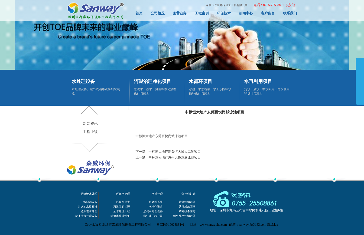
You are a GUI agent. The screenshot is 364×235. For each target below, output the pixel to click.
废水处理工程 (121, 211)
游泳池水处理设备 (86, 216)
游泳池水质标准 (87, 207)
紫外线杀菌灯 (187, 211)
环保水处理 (123, 194)
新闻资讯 (90, 124)
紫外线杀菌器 (187, 207)
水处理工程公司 (153, 216)
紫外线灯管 (188, 194)
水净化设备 (156, 207)
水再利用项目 (258, 81)
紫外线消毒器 (187, 202)
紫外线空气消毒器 (184, 216)
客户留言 (268, 13)
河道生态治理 (121, 207)
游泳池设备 (90, 202)
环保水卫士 (123, 202)
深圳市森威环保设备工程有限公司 (227, 5)
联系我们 (290, 13)
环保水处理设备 (120, 216)
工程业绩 (90, 132)
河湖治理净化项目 (152, 81)
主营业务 (180, 13)
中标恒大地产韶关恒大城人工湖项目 (175, 151)
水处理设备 (83, 81)
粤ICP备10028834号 (170, 224)
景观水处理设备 (153, 211)
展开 (360, 86)
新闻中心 (246, 13)
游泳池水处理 (89, 194)
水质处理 (157, 194)
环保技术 (224, 13)
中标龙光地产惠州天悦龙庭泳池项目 (175, 157)
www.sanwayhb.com (213, 224)
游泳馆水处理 (89, 211)
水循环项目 (200, 81)
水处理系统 (156, 202)
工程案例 (202, 13)
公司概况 (158, 13)
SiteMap (272, 224)
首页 (139, 13)
